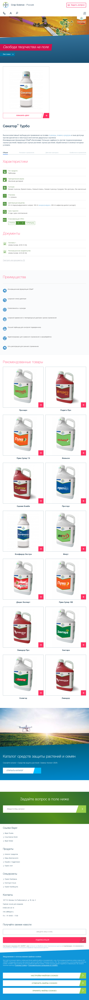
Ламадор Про (23, 650)
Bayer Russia (9, 833)
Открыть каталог (14, 770)
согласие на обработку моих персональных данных (46, 946)
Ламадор (66, 698)
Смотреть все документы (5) (14, 260)
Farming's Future (10, 883)
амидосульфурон (44, 205)
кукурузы (67, 135)
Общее (5, 152)
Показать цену (22, 115)
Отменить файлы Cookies (44, 983)
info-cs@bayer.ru (8, 911)
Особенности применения (78, 152)
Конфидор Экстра (23, 554)
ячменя (60, 135)
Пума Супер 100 (66, 602)
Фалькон (66, 458)
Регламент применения (26, 152)
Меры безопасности (11, 858)
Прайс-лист (9, 865)
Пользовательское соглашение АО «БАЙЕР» (43, 965)
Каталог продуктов (11, 854)
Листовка (8, 54)
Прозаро (23, 410)
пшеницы (52, 135)
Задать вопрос (78, 5)
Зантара (66, 650)
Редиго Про (65, 410)
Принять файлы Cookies (45, 991)
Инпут (65, 554)
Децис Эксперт (23, 602)
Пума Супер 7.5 (23, 458)
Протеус (66, 506)
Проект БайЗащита (11, 887)
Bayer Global (9, 841)
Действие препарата (52, 152)
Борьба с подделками (12, 862)
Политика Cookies (21, 965)
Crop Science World (11, 837)
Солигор (23, 698)
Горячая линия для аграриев (31, 907)
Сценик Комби (23, 506)
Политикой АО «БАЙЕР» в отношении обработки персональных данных (25, 947)
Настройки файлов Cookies (44, 976)
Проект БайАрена (11, 879)
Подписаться (42, 940)
